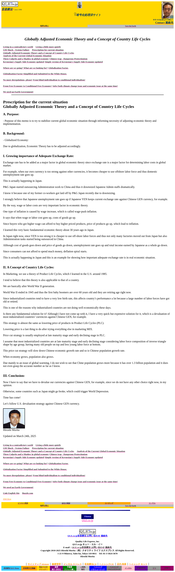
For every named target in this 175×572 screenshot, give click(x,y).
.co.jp (87, 519)
